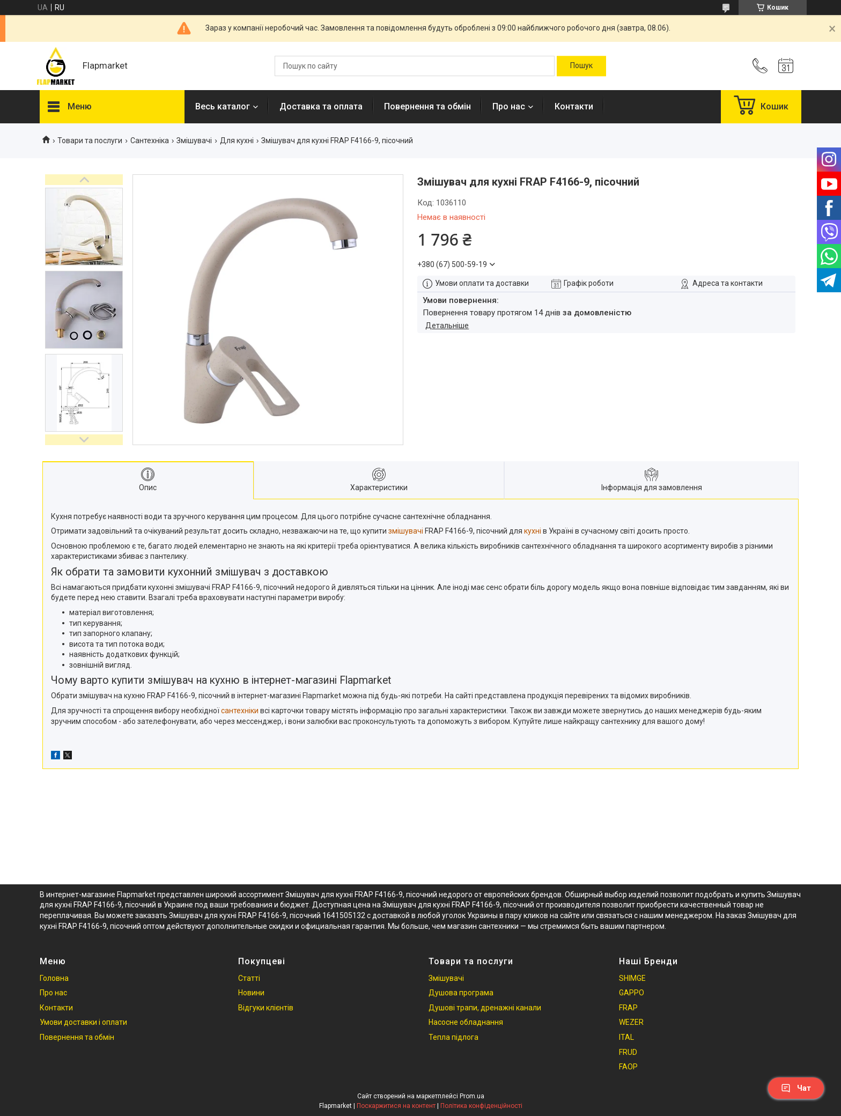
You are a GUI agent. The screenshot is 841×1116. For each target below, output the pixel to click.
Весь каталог (222, 106)
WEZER (631, 1022)
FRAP (628, 1007)
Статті (249, 978)
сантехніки (240, 710)
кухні (532, 531)
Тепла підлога (453, 1037)
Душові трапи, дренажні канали (485, 1007)
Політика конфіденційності (481, 1106)
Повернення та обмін (427, 106)
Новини (251, 992)
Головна (54, 978)
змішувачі (405, 531)
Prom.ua (472, 1096)
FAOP (628, 1066)
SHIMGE (632, 978)
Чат (796, 1088)
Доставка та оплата (321, 106)
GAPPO (631, 992)
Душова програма (461, 992)
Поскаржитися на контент (396, 1106)
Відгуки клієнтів (265, 1007)
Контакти (574, 106)
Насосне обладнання (466, 1022)
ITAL (626, 1037)
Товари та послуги (89, 140)
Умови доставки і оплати (83, 1022)
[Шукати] (581, 66)
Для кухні (237, 140)
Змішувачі (194, 140)
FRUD (628, 1052)
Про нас (508, 106)
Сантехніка (149, 140)
